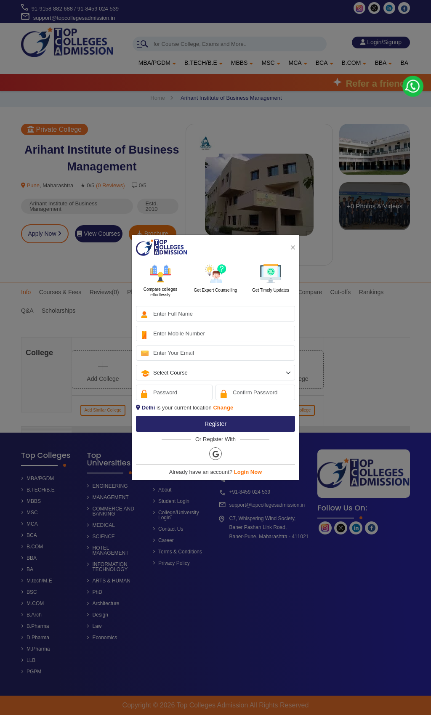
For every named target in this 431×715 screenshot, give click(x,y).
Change (223, 407)
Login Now (248, 472)
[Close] (293, 247)
